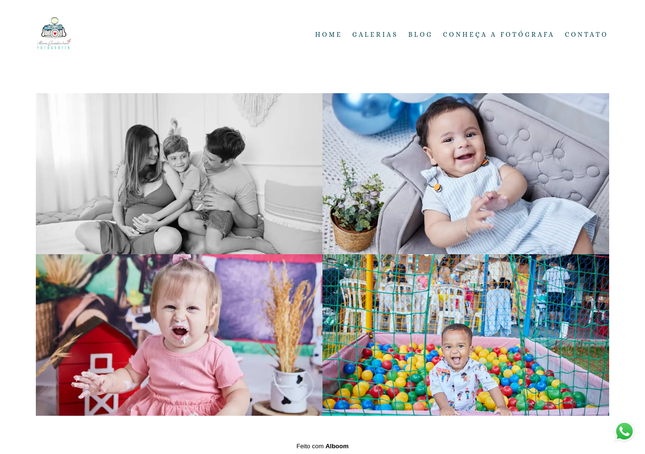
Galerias (375, 34)
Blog (420, 34)
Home (329, 34)
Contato (586, 34)
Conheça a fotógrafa (499, 34)
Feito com (322, 446)
